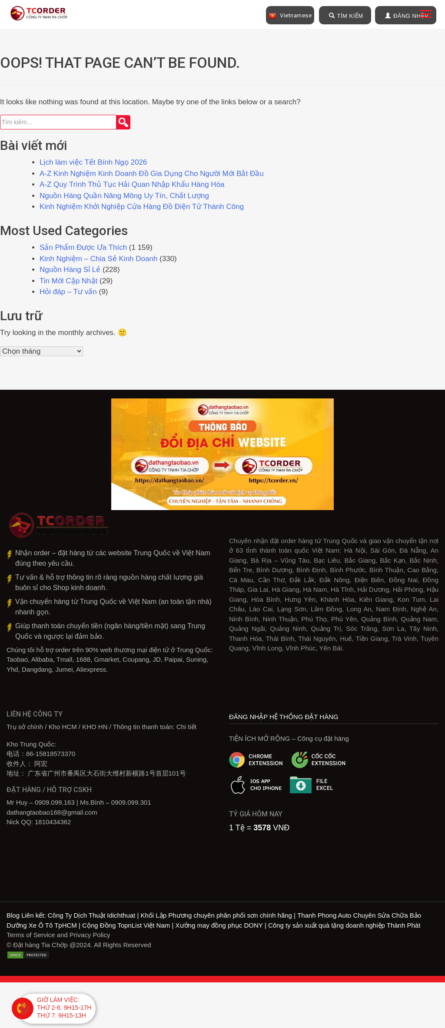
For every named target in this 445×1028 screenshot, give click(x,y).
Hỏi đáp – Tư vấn (68, 293)
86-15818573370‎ (50, 754)
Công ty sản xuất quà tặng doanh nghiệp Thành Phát (344, 926)
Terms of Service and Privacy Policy (58, 935)
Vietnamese (290, 16)
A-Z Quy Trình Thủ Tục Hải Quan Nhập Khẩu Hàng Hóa (132, 185)
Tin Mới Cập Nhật (68, 282)
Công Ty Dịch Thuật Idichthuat (92, 916)
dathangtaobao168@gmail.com (52, 813)
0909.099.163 (55, 803)
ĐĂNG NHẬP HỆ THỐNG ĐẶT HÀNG (284, 717)
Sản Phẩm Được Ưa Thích (83, 248)
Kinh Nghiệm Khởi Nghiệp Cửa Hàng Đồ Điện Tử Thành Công (143, 207)
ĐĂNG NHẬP (406, 16)
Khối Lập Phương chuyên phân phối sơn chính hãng (216, 916)
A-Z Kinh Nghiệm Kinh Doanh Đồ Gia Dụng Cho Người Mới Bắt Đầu (152, 174)
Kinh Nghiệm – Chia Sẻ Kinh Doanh (98, 259)
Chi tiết (186, 727)
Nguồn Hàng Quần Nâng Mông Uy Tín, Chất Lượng (124, 196)
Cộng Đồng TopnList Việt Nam (126, 926)
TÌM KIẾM (346, 16)
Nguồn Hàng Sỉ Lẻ (70, 270)
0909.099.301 (131, 803)
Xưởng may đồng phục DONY (219, 926)
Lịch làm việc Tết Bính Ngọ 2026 (93, 163)
